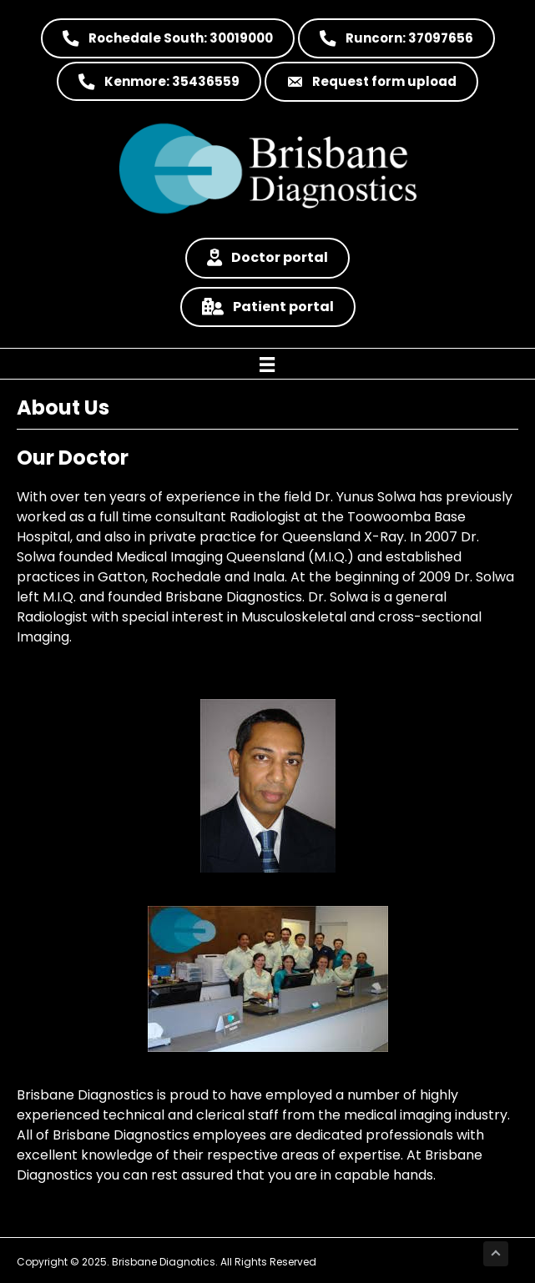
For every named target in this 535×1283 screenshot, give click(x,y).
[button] (168, 38)
